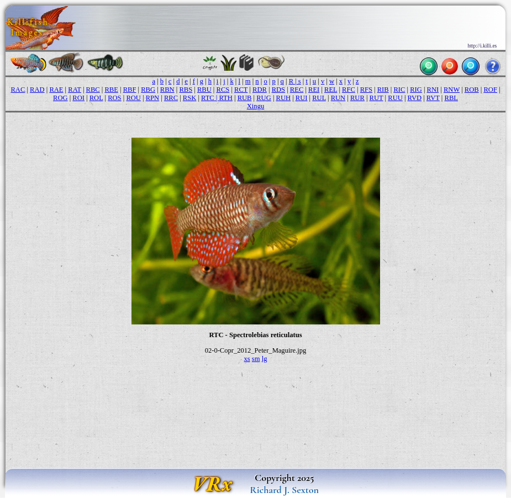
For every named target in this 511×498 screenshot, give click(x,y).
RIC (399, 89)
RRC (171, 98)
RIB (383, 89)
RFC (348, 89)
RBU (204, 89)
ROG (60, 98)
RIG (416, 89)
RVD (415, 98)
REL (330, 89)
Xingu (255, 106)
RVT (433, 98)
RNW (452, 89)
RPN (152, 98)
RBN (167, 89)
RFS (366, 89)
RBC (93, 89)
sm (256, 359)
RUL (319, 98)
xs (247, 359)
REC (296, 89)
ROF (490, 89)
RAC (17, 89)
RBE (111, 89)
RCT (240, 89)
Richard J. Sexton (284, 490)
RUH (283, 98)
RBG (148, 89)
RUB (245, 98)
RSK (189, 98)
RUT (376, 98)
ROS (114, 98)
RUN (338, 98)
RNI (433, 89)
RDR (259, 89)
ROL (96, 98)
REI (313, 89)
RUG (263, 98)
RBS (185, 89)
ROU (133, 98)
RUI (302, 98)
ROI (78, 98)
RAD (37, 89)
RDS (278, 89)
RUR (357, 98)
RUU (395, 98)
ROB (472, 89)
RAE (56, 89)
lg (264, 359)
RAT (74, 89)
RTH (226, 98)
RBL (451, 98)
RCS (223, 89)
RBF (129, 89)
